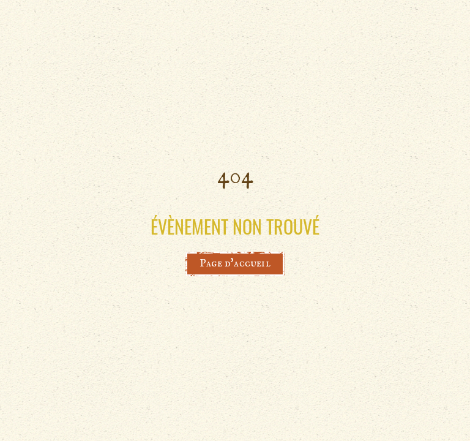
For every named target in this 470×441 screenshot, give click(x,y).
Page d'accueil (235, 264)
